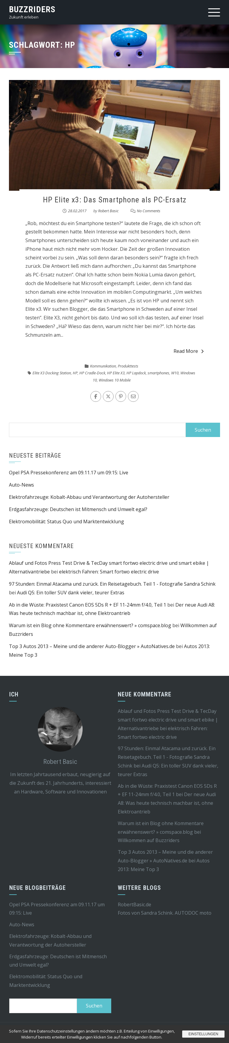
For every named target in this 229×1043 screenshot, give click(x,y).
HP (75, 373)
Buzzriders (32, 9)
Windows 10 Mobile (115, 380)
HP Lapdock (136, 373)
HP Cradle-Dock (92, 373)
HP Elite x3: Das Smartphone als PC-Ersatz (114, 199)
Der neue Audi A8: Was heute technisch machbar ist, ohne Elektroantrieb (167, 803)
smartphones (158, 373)
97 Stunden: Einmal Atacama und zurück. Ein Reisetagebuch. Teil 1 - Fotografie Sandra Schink (112, 584)
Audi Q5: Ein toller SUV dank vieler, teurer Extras (70, 592)
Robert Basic (108, 210)
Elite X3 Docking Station (52, 373)
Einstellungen (203, 1034)
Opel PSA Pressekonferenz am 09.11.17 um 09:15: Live (68, 472)
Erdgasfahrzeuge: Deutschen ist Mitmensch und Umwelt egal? (78, 509)
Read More (189, 351)
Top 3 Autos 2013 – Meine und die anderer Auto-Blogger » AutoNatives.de (92, 646)
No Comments (148, 210)
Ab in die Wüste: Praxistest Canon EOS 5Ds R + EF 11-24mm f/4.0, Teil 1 (87, 605)
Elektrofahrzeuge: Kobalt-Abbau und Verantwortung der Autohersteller (89, 497)
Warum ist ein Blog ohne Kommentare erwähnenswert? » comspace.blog (90, 625)
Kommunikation (103, 366)
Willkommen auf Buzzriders (149, 840)
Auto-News (21, 484)
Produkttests (128, 366)
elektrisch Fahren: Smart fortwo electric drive (109, 571)
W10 (175, 373)
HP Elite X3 (116, 373)
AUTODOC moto (193, 913)
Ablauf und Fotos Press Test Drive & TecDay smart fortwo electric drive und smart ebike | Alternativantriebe (168, 720)
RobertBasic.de (134, 904)
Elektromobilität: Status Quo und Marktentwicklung (66, 521)
